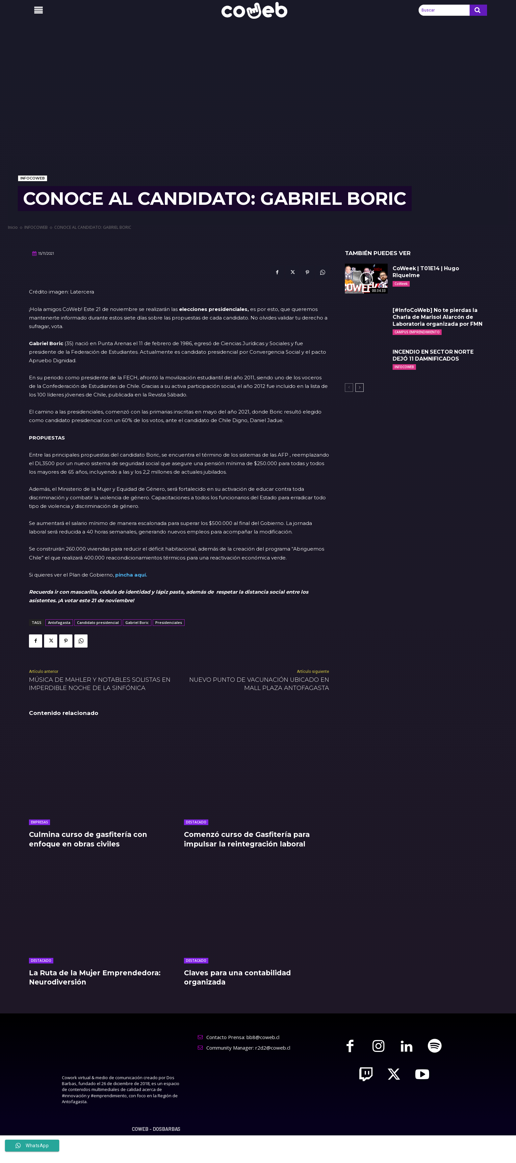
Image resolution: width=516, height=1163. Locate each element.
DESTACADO (196, 822)
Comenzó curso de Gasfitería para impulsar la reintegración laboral (249, 839)
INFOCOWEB (32, 178)
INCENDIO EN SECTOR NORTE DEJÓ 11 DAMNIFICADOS (434, 355)
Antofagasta (59, 622)
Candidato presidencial (98, 622)
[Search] (478, 10)
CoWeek (401, 283)
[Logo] (258, 10)
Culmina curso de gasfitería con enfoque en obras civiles (90, 839)
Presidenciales (168, 622)
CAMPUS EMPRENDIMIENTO (417, 332)
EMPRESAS (39, 822)
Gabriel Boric (137, 622)
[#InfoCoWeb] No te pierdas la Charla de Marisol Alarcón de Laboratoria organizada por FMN (438, 317)
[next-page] (359, 387)
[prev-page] (349, 387)
